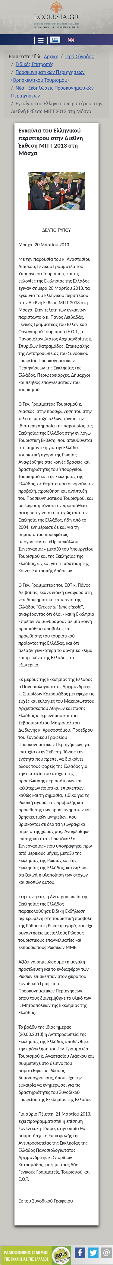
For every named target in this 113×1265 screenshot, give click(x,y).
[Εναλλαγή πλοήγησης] (41, 40)
